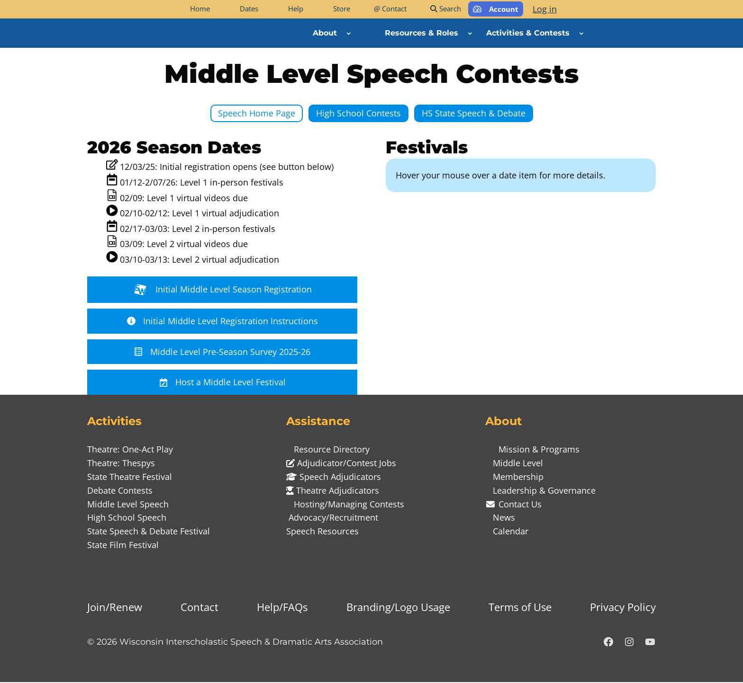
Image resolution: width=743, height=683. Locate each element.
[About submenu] (348, 33)
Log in (545, 9)
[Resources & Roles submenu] (470, 33)
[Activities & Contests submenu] (581, 33)
